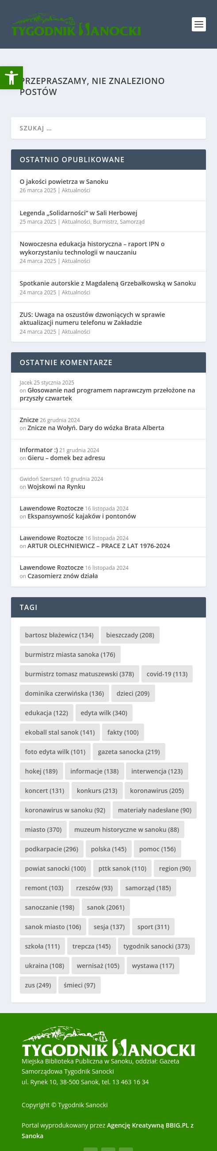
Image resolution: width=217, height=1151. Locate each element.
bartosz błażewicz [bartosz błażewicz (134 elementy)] (59, 635)
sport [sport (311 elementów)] (153, 926)
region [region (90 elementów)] (175, 868)
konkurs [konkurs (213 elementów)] (97, 790)
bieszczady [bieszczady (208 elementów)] (130, 635)
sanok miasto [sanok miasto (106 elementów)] (53, 926)
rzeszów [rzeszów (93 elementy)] (94, 888)
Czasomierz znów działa (62, 576)
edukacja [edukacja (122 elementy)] (46, 713)
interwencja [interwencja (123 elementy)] (157, 771)
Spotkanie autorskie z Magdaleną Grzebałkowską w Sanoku (108, 283)
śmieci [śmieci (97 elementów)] (79, 985)
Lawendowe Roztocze (52, 508)
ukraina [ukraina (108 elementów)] (45, 965)
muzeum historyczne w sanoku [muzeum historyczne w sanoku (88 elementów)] (126, 829)
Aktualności (76, 190)
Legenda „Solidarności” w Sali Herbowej (78, 213)
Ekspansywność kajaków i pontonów (81, 516)
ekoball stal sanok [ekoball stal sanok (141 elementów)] (60, 732)
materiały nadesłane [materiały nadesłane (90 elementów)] (154, 810)
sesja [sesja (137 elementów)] (109, 926)
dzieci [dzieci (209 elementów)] (133, 693)
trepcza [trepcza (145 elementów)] (91, 946)
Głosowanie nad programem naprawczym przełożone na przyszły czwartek (107, 394)
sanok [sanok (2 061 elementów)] (106, 907)
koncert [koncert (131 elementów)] (45, 790)
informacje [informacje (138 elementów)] (94, 771)
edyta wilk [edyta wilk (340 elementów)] (104, 713)
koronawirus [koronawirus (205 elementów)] (157, 790)
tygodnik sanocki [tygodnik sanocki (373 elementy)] (156, 946)
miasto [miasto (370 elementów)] (43, 829)
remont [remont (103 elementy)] (44, 888)
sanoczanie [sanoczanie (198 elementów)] (50, 907)
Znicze (29, 419)
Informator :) (39, 450)
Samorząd (132, 221)
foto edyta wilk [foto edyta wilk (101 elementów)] (55, 751)
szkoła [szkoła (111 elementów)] (42, 946)
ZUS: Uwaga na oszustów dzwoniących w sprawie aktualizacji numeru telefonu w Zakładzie (92, 318)
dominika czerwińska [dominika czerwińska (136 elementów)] (64, 693)
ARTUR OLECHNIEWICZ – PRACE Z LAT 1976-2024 (98, 545)
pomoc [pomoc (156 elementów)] (157, 849)
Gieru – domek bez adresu (66, 458)
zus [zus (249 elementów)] (38, 985)
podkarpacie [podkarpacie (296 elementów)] (51, 849)
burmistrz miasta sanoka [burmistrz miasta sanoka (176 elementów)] (70, 654)
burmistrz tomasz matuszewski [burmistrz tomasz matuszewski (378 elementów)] (79, 674)
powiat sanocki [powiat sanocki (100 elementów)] (55, 868)
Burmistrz (105, 221)
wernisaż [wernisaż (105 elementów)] (98, 965)
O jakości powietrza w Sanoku (64, 181)
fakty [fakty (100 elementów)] (123, 732)
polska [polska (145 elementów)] (109, 849)
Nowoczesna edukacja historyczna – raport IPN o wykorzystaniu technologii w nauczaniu (92, 248)
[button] (11, 77)
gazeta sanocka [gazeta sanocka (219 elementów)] (129, 751)
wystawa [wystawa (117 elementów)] (153, 965)
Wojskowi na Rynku (56, 486)
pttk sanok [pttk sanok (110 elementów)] (122, 868)
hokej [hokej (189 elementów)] (41, 771)
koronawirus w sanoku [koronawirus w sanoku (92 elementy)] (65, 810)
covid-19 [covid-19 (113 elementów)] (167, 674)
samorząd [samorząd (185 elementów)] (148, 888)
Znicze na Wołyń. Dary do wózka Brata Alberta (95, 427)
